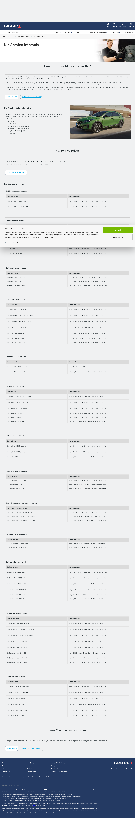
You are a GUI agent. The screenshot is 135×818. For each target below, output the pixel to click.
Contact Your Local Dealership (32, 97)
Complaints (55, 766)
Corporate (30, 769)
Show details (10, 18)
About (4, 766)
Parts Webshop (32, 772)
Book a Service (12, 97)
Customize (118, 12)
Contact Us (6, 772)
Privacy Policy (20, 777)
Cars (57, 32)
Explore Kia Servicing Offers (16, 172)
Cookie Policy (31, 777)
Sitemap (78, 763)
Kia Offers (114, 32)
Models (67, 32)
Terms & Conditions (7, 777)
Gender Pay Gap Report (59, 772)
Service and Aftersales (97, 32)
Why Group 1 (31, 763)
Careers (4, 769)
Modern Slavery (56, 769)
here (34, 805)
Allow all (118, 5)
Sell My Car (80, 32)
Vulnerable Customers (58, 763)
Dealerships (127, 32)
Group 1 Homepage (11, 32)
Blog (3, 763)
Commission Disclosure (45, 777)
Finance (29, 766)
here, (45, 789)
